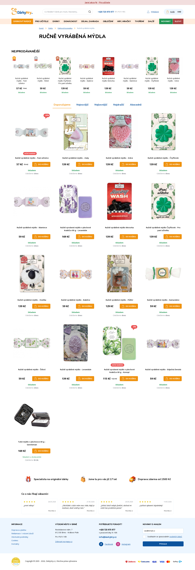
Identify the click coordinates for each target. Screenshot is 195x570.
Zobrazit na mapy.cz (63, 541)
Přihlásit (163, 544)
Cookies (14, 540)
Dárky (50, 28)
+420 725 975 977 (106, 11)
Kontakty (15, 544)
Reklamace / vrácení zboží (22, 533)
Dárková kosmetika (65, 28)
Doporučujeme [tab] (62, 104)
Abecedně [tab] (136, 104)
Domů (41, 28)
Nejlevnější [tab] (100, 104)
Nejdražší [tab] (118, 104)
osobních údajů (176, 536)
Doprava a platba (18, 530)
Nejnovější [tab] (82, 104)
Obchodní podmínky (19, 537)
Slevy (178, 21)
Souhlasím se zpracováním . (164, 536)
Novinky (166, 21)
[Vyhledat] (90, 12)
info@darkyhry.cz (108, 537)
